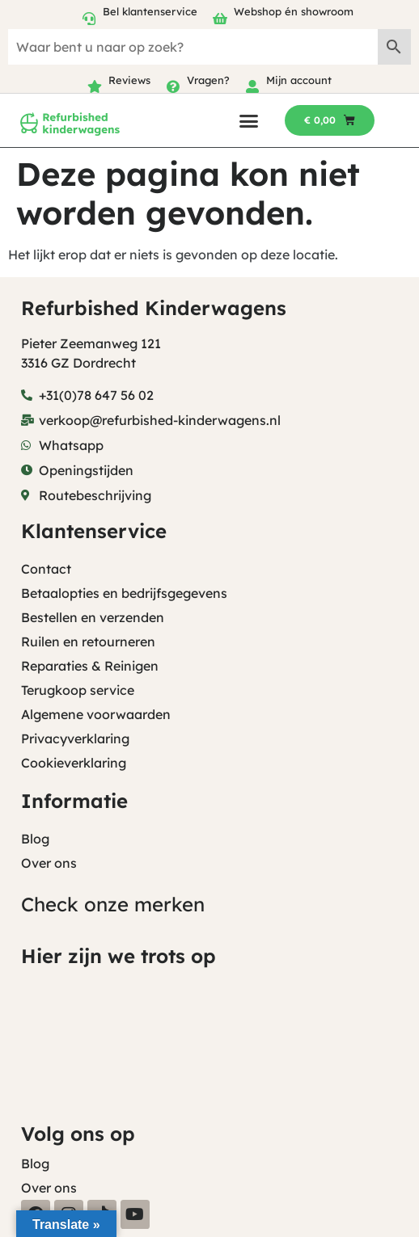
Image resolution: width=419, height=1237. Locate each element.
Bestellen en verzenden (92, 617)
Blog (35, 839)
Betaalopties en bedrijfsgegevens (124, 593)
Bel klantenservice (150, 11)
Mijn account (299, 80)
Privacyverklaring (75, 738)
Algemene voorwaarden (96, 714)
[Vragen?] (173, 86)
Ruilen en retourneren (88, 641)
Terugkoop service (77, 690)
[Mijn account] (252, 86)
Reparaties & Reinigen (90, 666)
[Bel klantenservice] (89, 18)
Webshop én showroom (293, 11)
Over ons (49, 863)
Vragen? (208, 80)
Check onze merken (113, 904)
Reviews (129, 80)
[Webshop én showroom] (220, 18)
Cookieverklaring (73, 763)
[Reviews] (94, 86)
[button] (249, 121)
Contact (46, 569)
